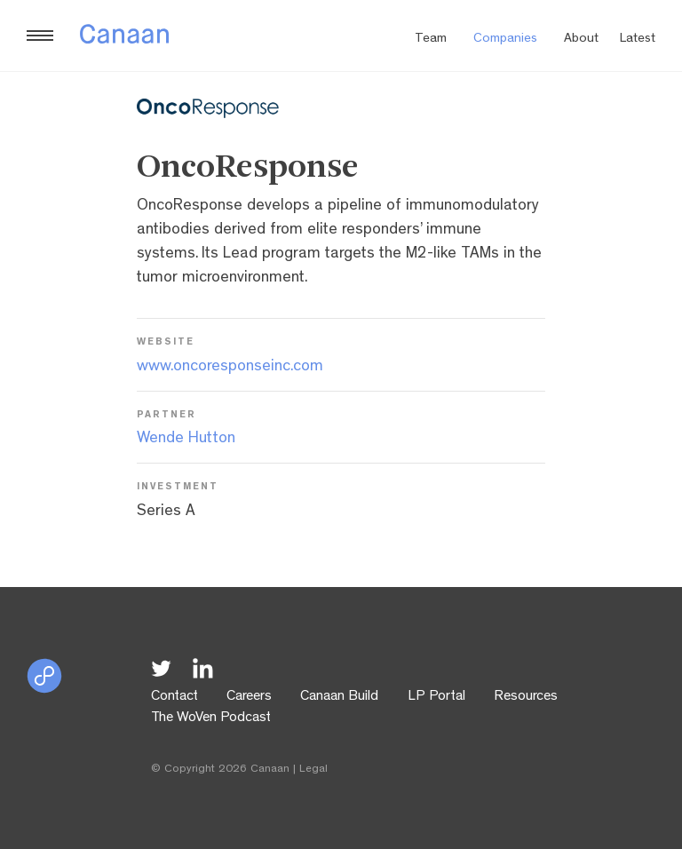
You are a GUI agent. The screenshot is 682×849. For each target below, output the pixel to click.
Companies (505, 39)
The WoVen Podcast (211, 718)
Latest (637, 39)
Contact (174, 697)
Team (431, 39)
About (581, 39)
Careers (249, 697)
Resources (526, 697)
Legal (313, 769)
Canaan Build (339, 697)
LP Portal (436, 697)
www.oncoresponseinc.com (230, 368)
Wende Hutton (186, 440)
